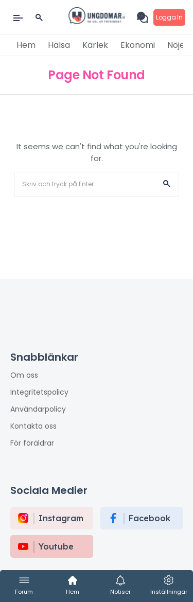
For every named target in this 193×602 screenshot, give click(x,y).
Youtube (56, 546)
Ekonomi (137, 45)
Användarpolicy (38, 409)
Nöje (176, 45)
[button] (166, 184)
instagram (61, 518)
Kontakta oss (33, 426)
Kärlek (95, 45)
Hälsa (59, 45)
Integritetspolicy (39, 392)
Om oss (24, 375)
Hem (26, 45)
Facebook (149, 518)
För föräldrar (32, 443)
